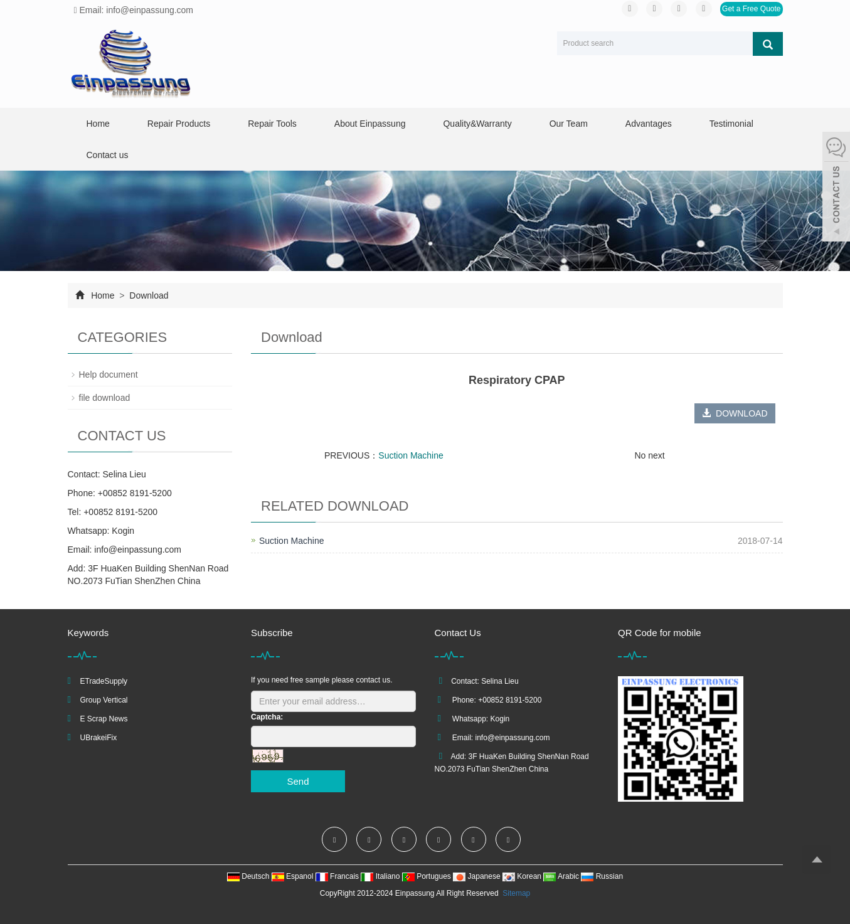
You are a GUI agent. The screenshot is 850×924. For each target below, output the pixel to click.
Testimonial (731, 124)
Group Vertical (104, 700)
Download (147, 295)
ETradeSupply (104, 681)
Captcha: (267, 717)
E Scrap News (104, 718)
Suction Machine (411, 455)
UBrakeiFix (98, 737)
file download (104, 398)
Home (98, 124)
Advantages (648, 124)
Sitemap (516, 893)
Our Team (569, 124)
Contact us (108, 155)
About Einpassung (370, 124)
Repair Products (178, 124)
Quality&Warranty (477, 124)
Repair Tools (272, 124)
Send (298, 781)
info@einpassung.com (137, 549)
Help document (108, 374)
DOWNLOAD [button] (734, 413)
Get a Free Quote (751, 8)
